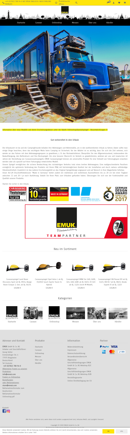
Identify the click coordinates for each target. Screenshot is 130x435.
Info (121, 431)
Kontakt (5, 408)
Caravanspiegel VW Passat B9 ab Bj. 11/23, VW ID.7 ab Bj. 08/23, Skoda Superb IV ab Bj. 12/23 (113, 282)
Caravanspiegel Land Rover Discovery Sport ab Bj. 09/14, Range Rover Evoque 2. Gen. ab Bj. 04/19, (17, 282)
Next (126, 74)
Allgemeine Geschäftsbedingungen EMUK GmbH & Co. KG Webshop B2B (79, 371)
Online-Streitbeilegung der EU (79, 381)
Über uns (92, 22)
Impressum (71, 350)
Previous (3, 74)
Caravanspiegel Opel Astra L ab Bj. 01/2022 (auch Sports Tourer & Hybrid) (49, 282)
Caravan (38, 22)
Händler (109, 22)
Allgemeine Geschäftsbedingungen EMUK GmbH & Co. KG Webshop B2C (79, 363)
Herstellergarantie (74, 378)
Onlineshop (57, 22)
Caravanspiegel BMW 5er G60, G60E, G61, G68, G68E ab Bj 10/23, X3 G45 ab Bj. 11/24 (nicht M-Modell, (81, 282)
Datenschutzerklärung (76, 353)
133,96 (16, 288)
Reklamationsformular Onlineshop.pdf (11, 395)
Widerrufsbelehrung (75, 347)
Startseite (21, 22)
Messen (75, 22)
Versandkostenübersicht (77, 357)
